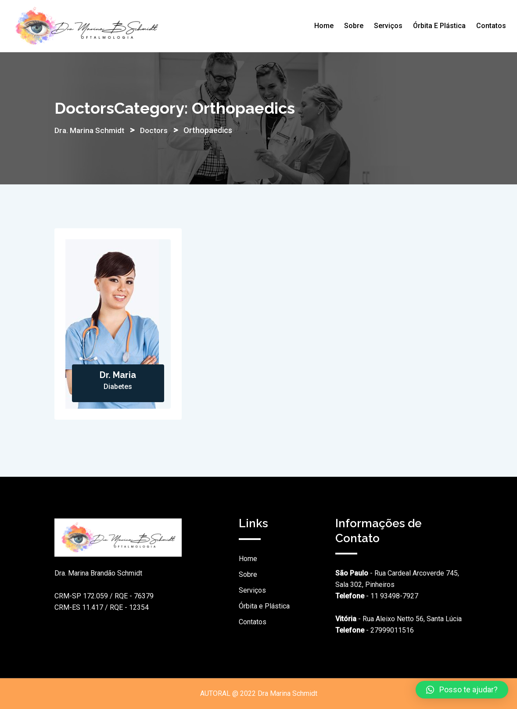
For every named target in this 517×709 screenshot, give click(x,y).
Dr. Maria (118, 375)
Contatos (491, 26)
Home (324, 26)
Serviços (388, 26)
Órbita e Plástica (439, 26)
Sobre (353, 26)
